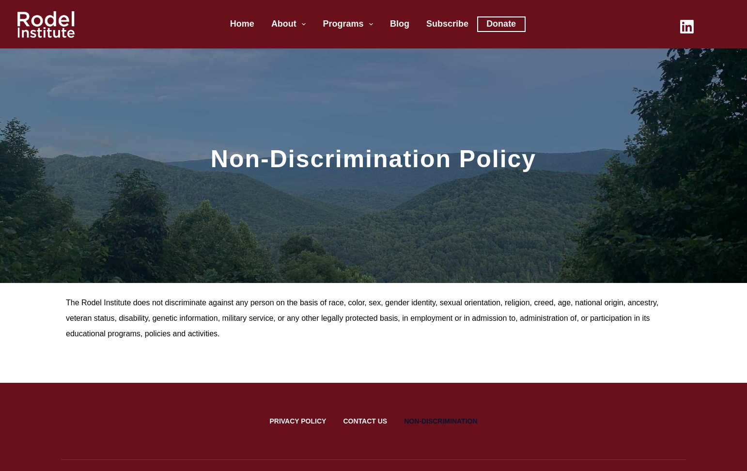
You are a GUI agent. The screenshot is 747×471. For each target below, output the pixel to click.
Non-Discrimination (440, 421)
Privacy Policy (297, 421)
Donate (501, 24)
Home (242, 24)
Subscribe (447, 24)
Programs (350, 24)
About (290, 24)
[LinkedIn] (687, 26)
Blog (399, 24)
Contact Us (365, 421)
